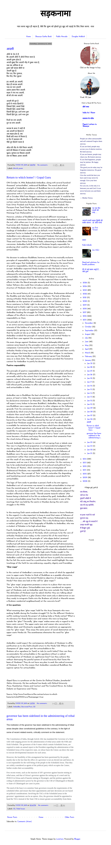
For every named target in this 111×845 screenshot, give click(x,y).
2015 (85, 320)
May (87, 345)
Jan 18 (90, 378)
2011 (85, 470)
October (88, 327)
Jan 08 (90, 412)
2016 (85, 316)
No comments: (42, 165)
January (88, 360)
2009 (85, 478)
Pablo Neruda (61, 37)
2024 (85, 286)
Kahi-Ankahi (87, 245)
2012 (85, 466)
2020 (85, 301)
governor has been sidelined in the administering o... (94, 436)
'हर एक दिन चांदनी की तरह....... (96, 210)
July (86, 338)
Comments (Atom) (24, 822)
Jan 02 (90, 450)
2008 (85, 481)
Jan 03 (90, 446)
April (87, 349)
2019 (85, 305)
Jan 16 (90, 386)
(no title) (95, 250)
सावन (84, 240)
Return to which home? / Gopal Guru (29, 177)
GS (34, 707)
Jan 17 (89, 382)
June (87, 342)
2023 (85, 290)
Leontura (59, 839)
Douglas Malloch (78, 37)
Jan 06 (90, 419)
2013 (85, 463)
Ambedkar (17, 707)
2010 (85, 474)
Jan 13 (89, 397)
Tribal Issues (20, 809)
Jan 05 (90, 442)
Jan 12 (89, 401)
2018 (85, 309)
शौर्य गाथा (86, 107)
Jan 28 (90, 367)
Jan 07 (90, 416)
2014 (85, 459)
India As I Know (89, 113)
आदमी (10, 48)
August (88, 334)
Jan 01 (90, 453)
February (89, 356)
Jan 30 (90, 363)
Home (28, 37)
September (89, 331)
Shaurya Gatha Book (43, 37)
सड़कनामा (55, 14)
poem (21, 168)
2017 (85, 312)
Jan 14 (89, 393)
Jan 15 (89, 389)
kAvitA (15, 168)
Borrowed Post (26, 707)
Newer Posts (12, 817)
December (89, 323)
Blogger (77, 839)
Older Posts (69, 817)
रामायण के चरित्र (88, 119)
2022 (85, 294)
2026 (85, 283)
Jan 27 (90, 371)
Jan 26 (90, 375)
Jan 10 (90, 404)
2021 (85, 298)
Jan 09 (90, 408)
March (88, 353)
